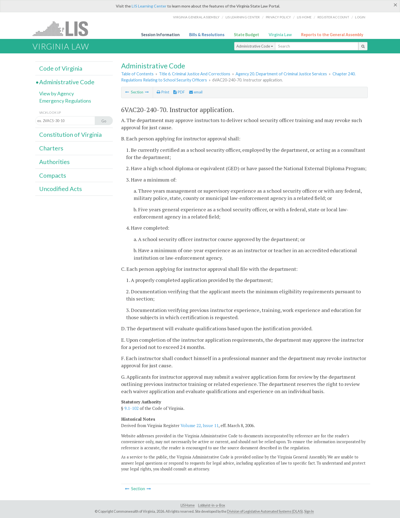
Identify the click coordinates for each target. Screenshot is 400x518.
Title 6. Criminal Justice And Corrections (194, 73)
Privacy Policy (278, 17)
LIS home (304, 17)
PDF (179, 92)
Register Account (333, 17)
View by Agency (56, 93)
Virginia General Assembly (196, 17)
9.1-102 (131, 408)
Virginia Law (280, 34)
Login (360, 17)
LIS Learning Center (149, 6)
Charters (51, 148)
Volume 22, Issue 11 (200, 425)
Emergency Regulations (65, 101)
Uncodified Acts (60, 188)
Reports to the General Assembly (332, 34)
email (195, 92)
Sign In (309, 511)
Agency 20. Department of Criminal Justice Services (281, 73)
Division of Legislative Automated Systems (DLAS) (265, 511)
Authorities (54, 161)
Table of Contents (137, 73)
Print (163, 92)
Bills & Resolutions (206, 34)
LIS (63, 28)
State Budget (246, 34)
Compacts (52, 175)
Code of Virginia (60, 68)
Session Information (160, 34)
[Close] (395, 4)
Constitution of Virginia (70, 134)
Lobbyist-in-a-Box (211, 505)
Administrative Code (254, 46)
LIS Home (188, 505)
